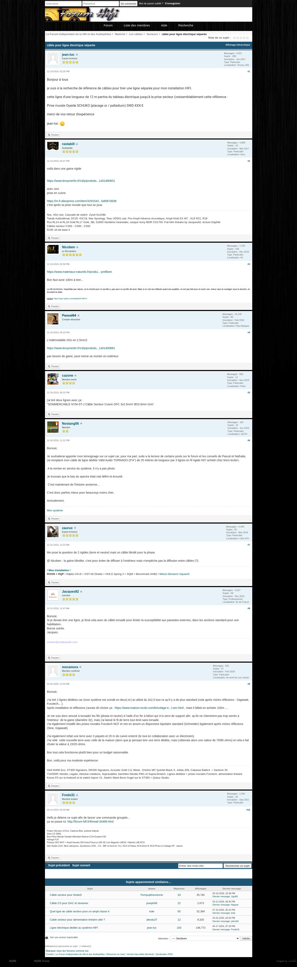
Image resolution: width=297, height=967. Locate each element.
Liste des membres (137, 25)
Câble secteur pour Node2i (66, 894)
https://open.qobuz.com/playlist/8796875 (70, 299)
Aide (164, 25)
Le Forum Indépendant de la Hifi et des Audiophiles (78, 34)
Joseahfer (292, 961)
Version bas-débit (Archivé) (140, 954)
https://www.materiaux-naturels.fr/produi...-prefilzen (79, 271)
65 (179, 911)
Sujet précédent (59, 865)
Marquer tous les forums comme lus (67, 950)
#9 (249, 684)
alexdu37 (151, 919)
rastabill (68, 144)
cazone (67, 375)
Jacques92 (70, 591)
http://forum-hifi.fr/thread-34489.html (90, 821)
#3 (249, 264)
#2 (249, 161)
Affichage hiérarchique (237, 45)
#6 (249, 440)
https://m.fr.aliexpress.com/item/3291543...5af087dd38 (82, 201)
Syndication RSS (164, 954)
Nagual (234, 904)
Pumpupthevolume (152, 894)
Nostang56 (70, 423)
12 (179, 919)
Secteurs (152, 34)
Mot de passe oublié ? (151, 3)
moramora (70, 667)
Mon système (55, 510)
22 (179, 903)
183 (179, 927)
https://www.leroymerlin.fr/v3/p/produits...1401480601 (81, 180)
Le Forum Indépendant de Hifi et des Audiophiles (80, 954)
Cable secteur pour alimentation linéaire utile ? (77, 919)
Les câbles (136, 34)
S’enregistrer (172, 3)
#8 (249, 608)
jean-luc (68, 54)
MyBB (12, 960)
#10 (248, 810)
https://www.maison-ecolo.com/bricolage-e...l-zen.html (149, 707)
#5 (249, 392)
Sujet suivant (81, 865)
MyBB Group (41, 960)
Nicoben (68, 247)
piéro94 (235, 921)
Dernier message (221, 896)
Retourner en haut (115, 954)
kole (151, 911)
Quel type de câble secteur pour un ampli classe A (80, 911)
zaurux (67, 528)
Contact (50, 954)
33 (179, 894)
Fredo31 (68, 795)
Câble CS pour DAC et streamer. (69, 903)
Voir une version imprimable (64, 937)
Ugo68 (234, 896)
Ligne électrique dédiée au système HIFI (74, 927)
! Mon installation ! (59, 570)
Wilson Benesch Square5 (174, 574)
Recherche (185, 25)
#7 (249, 545)
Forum (108, 25)
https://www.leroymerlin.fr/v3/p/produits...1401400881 (81, 348)
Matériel (120, 34)
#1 (249, 71)
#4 (249, 332)
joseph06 (151, 903)
